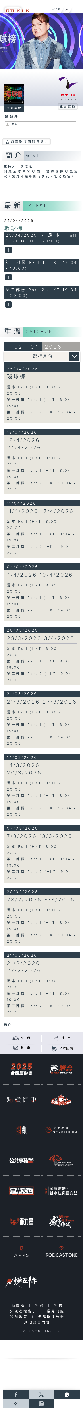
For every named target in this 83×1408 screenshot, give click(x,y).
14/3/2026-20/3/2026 (24, 769)
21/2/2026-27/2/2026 (25, 967)
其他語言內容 (38, 1322)
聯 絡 (25, 1047)
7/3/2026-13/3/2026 (40, 836)
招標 (59, 1306)
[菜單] (77, 8)
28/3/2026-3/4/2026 (41, 638)
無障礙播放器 (52, 1317)
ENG (52, 9)
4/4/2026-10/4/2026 (40, 575)
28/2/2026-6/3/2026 (41, 900)
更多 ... (9, 1024)
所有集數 (14, 108)
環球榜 (13, 229)
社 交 (66, 1038)
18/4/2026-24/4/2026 (25, 444)
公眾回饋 (66, 1048)
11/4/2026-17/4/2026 (40, 511)
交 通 (25, 1038)
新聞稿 (19, 1306)
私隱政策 (20, 1317)
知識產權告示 (24, 1311)
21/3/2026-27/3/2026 (42, 702)
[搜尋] (67, 8)
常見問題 (57, 1311)
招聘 (40, 1306)
